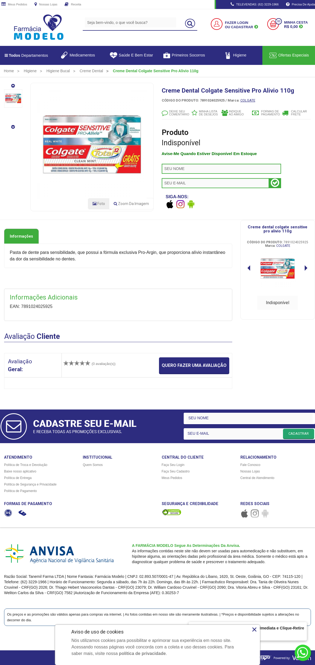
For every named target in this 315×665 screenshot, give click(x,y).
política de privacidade (142, 653)
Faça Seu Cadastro (176, 471)
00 (278, 21)
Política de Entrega (17, 478)
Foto (99, 203)
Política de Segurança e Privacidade (30, 484)
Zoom (131, 203)
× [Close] (254, 629)
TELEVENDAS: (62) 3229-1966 (255, 4)
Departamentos (26, 55)
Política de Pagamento (20, 491)
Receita (73, 4)
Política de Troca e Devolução (25, 465)
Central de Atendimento (257, 478)
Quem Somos (93, 465)
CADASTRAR (298, 433)
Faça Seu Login (173, 465)
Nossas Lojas (45, 4)
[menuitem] (9, 71)
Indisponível (277, 302)
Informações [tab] (21, 236)
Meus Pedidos (14, 4)
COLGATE (247, 100)
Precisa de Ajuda (300, 4)
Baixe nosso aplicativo (20, 471)
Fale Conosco (250, 465)
